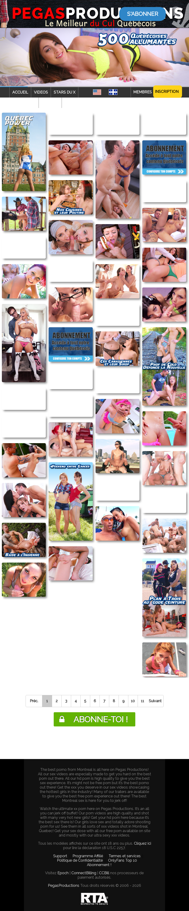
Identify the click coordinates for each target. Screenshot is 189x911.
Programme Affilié (88, 856)
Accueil (20, 92)
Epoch (63, 873)
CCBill (104, 873)
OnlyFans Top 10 (122, 860)
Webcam (50, 103)
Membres (142, 92)
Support (60, 856)
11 (142, 701)
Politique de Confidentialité (80, 860)
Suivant (155, 701)
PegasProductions (63, 885)
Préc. (34, 701)
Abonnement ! (99, 865)
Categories (24, 103)
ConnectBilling (83, 873)
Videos (41, 92)
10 (133, 701)
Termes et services (125, 856)
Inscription (167, 91)
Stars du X (64, 92)
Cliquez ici (142, 843)
